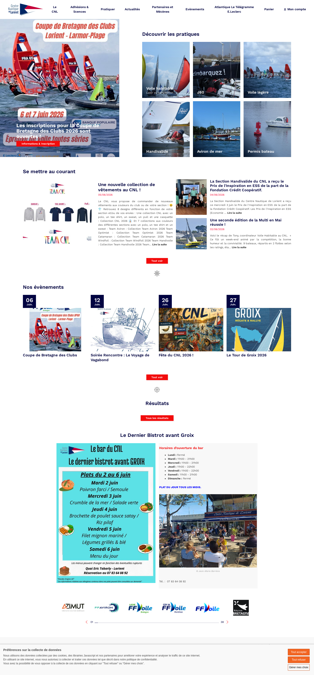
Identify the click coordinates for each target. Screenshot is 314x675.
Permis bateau (261, 151)
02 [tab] (38, 152)
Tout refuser (298, 659)
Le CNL (56, 10)
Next (66, 152)
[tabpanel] (59, 78)
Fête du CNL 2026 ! (176, 355)
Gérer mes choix (298, 667)
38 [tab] (222, 622)
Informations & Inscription (38, 143)
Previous (63, 152)
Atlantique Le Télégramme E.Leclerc (234, 10)
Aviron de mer (209, 151)
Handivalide (157, 151)
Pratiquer (109, 9)
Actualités (133, 9)
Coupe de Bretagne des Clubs (50, 355)
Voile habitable (160, 88)
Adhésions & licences (80, 10)
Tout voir (157, 260)
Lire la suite (159, 244)
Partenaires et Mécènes (163, 10)
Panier (269, 9)
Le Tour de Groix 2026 (246, 355)
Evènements (195, 9)
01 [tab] (17, 151)
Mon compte (295, 9)
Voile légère (258, 92)
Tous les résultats (157, 418)
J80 (200, 92)
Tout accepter (299, 652)
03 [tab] (58, 151)
